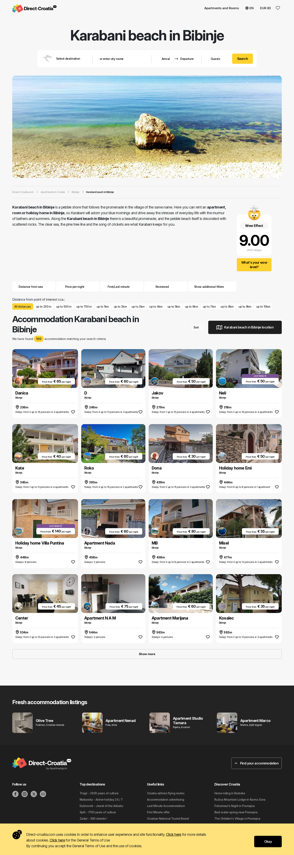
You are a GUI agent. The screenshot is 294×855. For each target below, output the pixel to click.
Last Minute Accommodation (166, 806)
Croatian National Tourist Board (168, 818)
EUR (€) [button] (265, 8)
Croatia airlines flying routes (165, 793)
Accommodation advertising (165, 799)
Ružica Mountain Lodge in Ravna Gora (239, 799)
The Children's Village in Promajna (237, 818)
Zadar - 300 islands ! (93, 818)
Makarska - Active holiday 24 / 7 (101, 799)
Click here (173, 834)
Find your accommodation (256, 763)
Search (242, 59)
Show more (147, 654)
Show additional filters (212, 286)
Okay (268, 841)
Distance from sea (34, 286)
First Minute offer (158, 812)
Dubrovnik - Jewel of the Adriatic (101, 806)
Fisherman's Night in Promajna (234, 806)
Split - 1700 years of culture (98, 812)
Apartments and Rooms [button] (221, 8)
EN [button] (249, 8)
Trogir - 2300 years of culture (99, 793)
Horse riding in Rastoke (229, 793)
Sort (198, 327)
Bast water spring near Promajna (236, 812)
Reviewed (162, 286)
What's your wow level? (254, 264)
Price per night (77, 286)
